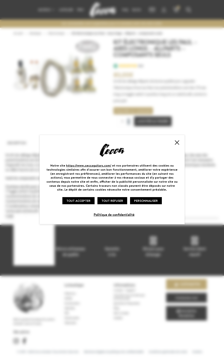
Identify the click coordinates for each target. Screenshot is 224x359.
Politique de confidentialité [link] (114, 214)
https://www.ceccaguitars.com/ (88, 165)
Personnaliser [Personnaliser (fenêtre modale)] (146, 201)
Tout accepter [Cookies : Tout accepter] (78, 201)
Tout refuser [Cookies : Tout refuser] (112, 201)
